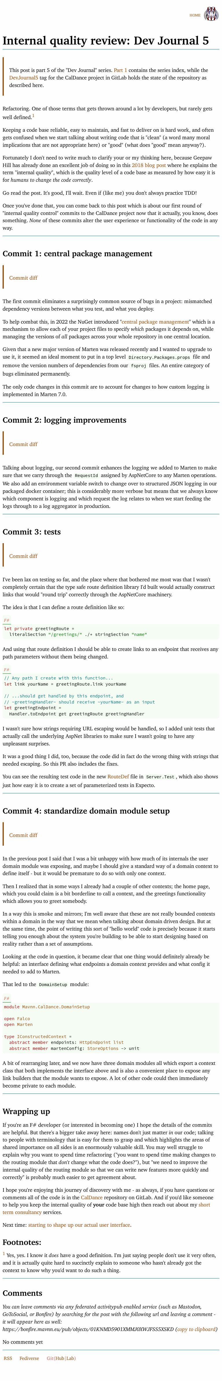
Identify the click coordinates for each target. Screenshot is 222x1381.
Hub (60, 1354)
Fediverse (29, 1354)
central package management (155, 320)
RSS (8, 1354)
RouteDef (118, 773)
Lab (70, 1354)
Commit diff (23, 276)
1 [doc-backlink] (33, 114)
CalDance (92, 1193)
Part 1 (120, 69)
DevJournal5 (23, 76)
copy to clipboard (196, 1325)
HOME (195, 14)
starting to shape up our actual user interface (79, 1221)
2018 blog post (149, 164)
